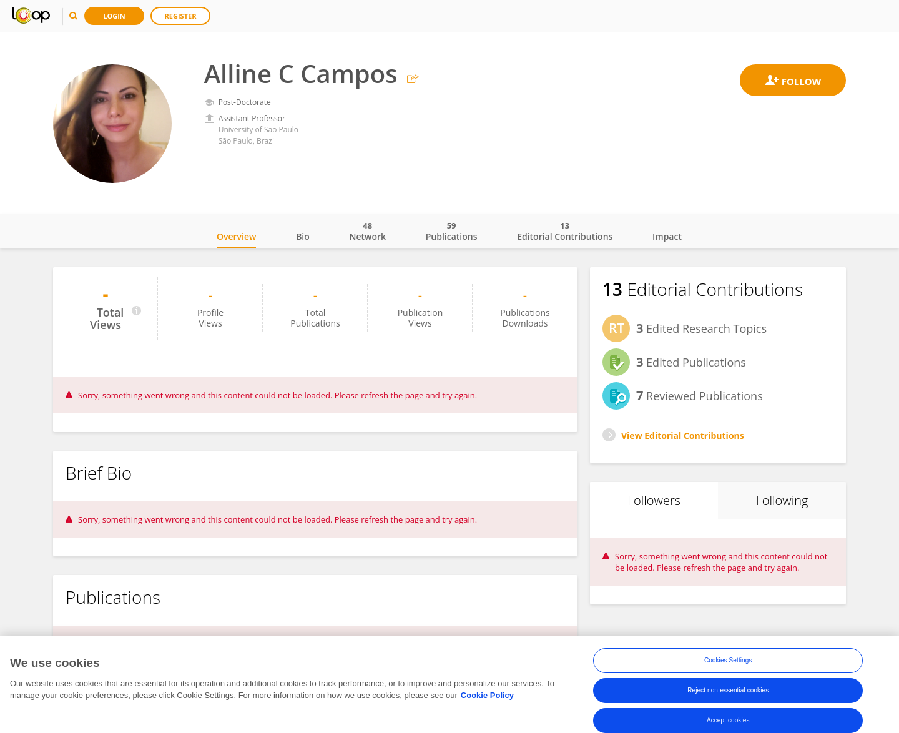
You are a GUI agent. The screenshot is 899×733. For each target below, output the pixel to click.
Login (114, 16)
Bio (303, 236)
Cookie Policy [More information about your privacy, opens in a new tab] (487, 696)
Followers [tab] (653, 500)
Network (367, 231)
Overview (236, 236)
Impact (667, 236)
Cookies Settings (728, 660)
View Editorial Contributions (682, 435)
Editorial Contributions (564, 231)
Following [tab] (782, 500)
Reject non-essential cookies (728, 690)
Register (181, 16)
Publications (452, 231)
